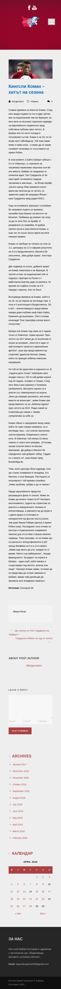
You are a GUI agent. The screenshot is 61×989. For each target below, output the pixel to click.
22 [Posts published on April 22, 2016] (36, 899)
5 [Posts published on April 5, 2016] (18, 884)
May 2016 (18, 818)
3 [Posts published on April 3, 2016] (49, 877)
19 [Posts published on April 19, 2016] (18, 899)
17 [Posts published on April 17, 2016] (49, 891)
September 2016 (21, 791)
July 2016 (17, 804)
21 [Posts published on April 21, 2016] (30, 899)
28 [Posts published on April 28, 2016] (30, 906)
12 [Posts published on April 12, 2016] (18, 891)
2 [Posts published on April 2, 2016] (43, 877)
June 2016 (18, 811)
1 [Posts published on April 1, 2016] (36, 877)
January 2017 (20, 764)
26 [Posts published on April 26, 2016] (18, 906)
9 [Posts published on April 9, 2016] (43, 884)
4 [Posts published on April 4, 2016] (11, 884)
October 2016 (20, 784)
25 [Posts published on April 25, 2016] (11, 906)
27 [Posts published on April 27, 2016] (24, 906)
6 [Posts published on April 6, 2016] (24, 884)
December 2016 (21, 771)
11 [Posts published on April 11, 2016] (11, 891)
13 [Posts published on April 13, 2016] (24, 891)
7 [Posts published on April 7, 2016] (30, 884)
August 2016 (19, 798)
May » (43, 913)
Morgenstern (18, 101)
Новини (34, 101)
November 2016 (21, 778)
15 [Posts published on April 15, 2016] (36, 891)
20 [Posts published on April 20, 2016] (24, 899)
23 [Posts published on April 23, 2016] (43, 899)
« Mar (18, 913)
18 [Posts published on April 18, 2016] (11, 899)
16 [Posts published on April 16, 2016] (43, 891)
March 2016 (19, 831)
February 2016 (20, 838)
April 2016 (18, 824)
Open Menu (51, 22)
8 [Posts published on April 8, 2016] (36, 884)
